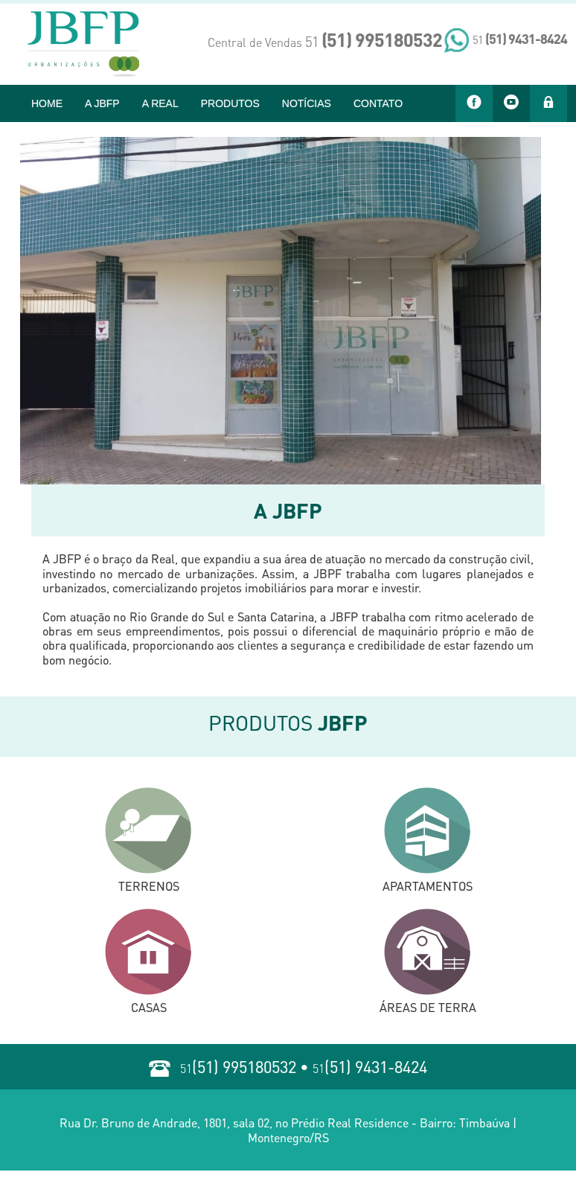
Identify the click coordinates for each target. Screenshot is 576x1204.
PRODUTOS (230, 103)
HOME (47, 103)
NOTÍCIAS (306, 103)
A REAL (160, 103)
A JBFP (102, 103)
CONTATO (378, 103)
